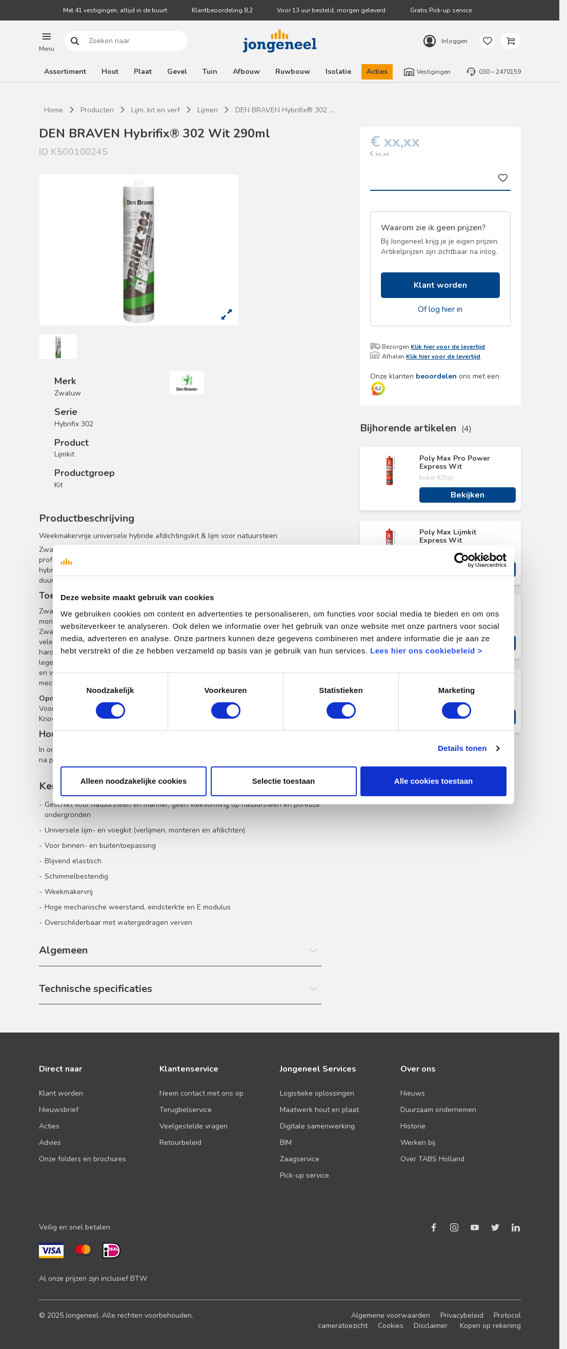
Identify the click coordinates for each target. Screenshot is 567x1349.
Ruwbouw (292, 71)
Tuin (209, 71)
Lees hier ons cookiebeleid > (426, 650)
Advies (50, 1142)
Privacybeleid (461, 1315)
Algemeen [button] (63, 950)
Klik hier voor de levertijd (448, 347)
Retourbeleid (180, 1142)
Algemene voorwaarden (390, 1315)
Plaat (143, 71)
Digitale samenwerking (317, 1126)
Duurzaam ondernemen (438, 1110)
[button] (46, 41)
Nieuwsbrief (58, 1110)
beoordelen (436, 376)
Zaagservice (299, 1159)
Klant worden (440, 285)
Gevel (177, 71)
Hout (110, 71)
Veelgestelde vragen (193, 1126)
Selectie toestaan (283, 781)
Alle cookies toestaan (433, 781)
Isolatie (338, 71)
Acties (377, 71)
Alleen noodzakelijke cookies (133, 781)
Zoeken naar (74, 41)
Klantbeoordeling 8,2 (222, 10)
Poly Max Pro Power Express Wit (454, 462)
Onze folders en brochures (82, 1159)
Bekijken (467, 495)
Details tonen (462, 748)
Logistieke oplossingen (317, 1093)
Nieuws (412, 1093)
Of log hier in (440, 309)
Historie (413, 1126)
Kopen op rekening (490, 1326)
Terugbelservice (185, 1110)
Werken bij (417, 1142)
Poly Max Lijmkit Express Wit (447, 536)
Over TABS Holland (432, 1159)
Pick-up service (304, 1175)
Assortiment (65, 71)
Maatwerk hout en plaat (319, 1110)
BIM (286, 1142)
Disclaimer (431, 1326)
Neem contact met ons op (201, 1093)
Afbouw (246, 71)
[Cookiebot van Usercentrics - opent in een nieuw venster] (462, 560)
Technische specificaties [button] (95, 989)
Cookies (390, 1326)
